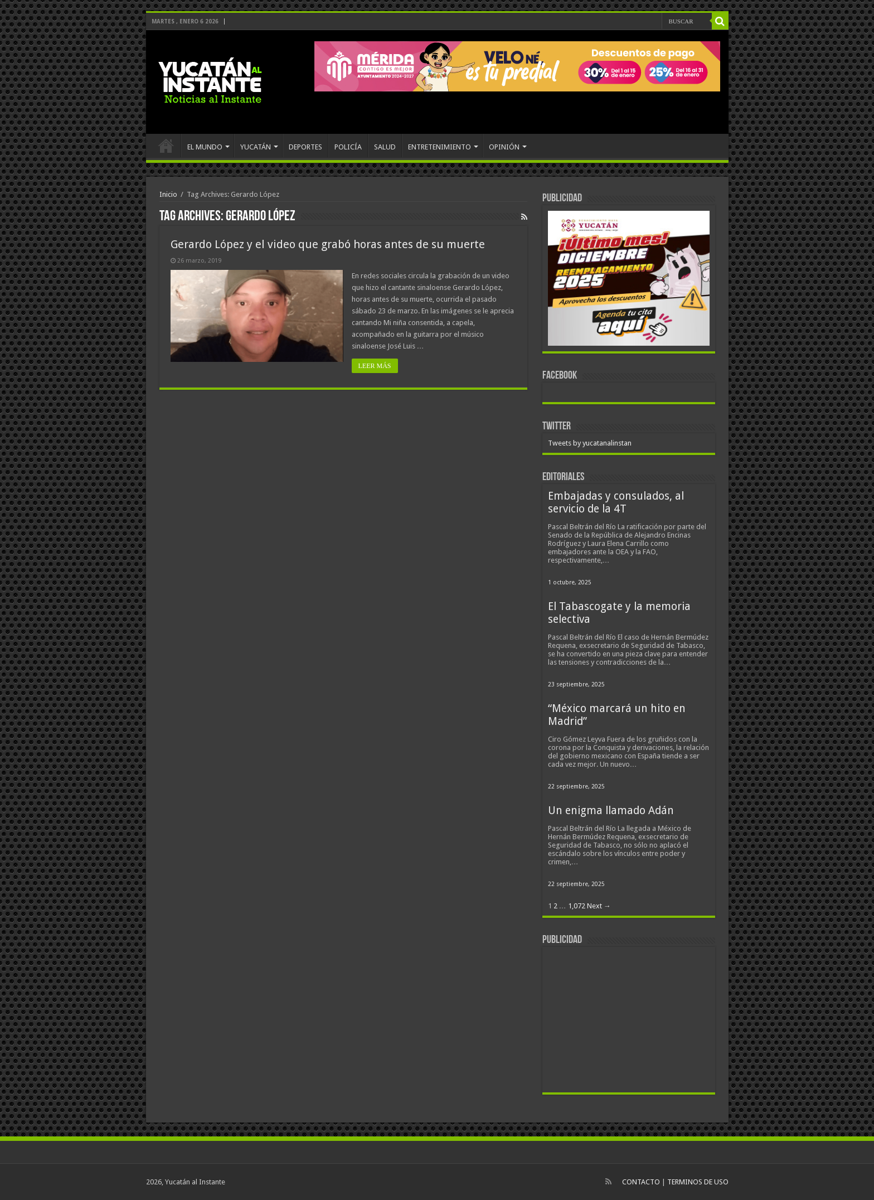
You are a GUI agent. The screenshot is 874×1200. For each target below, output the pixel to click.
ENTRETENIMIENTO (439, 147)
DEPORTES (305, 147)
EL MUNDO (204, 147)
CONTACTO (641, 1182)
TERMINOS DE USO (698, 1182)
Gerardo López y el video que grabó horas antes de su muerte (328, 244)
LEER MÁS (374, 366)
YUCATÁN (255, 147)
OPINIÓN (504, 147)
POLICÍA (348, 147)
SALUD (385, 147)
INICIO (166, 145)
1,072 (576, 906)
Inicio (168, 194)
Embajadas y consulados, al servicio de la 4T (616, 502)
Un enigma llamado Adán (611, 810)
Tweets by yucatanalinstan (590, 443)
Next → (599, 906)
